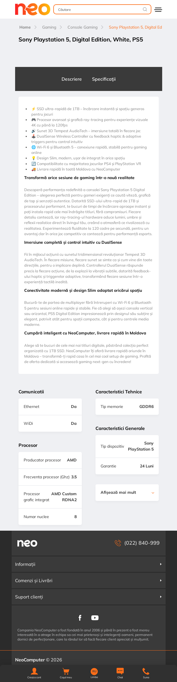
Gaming (49, 27)
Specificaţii (104, 79)
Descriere (72, 79)
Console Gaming (82, 27)
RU (94, 671)
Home (25, 27)
